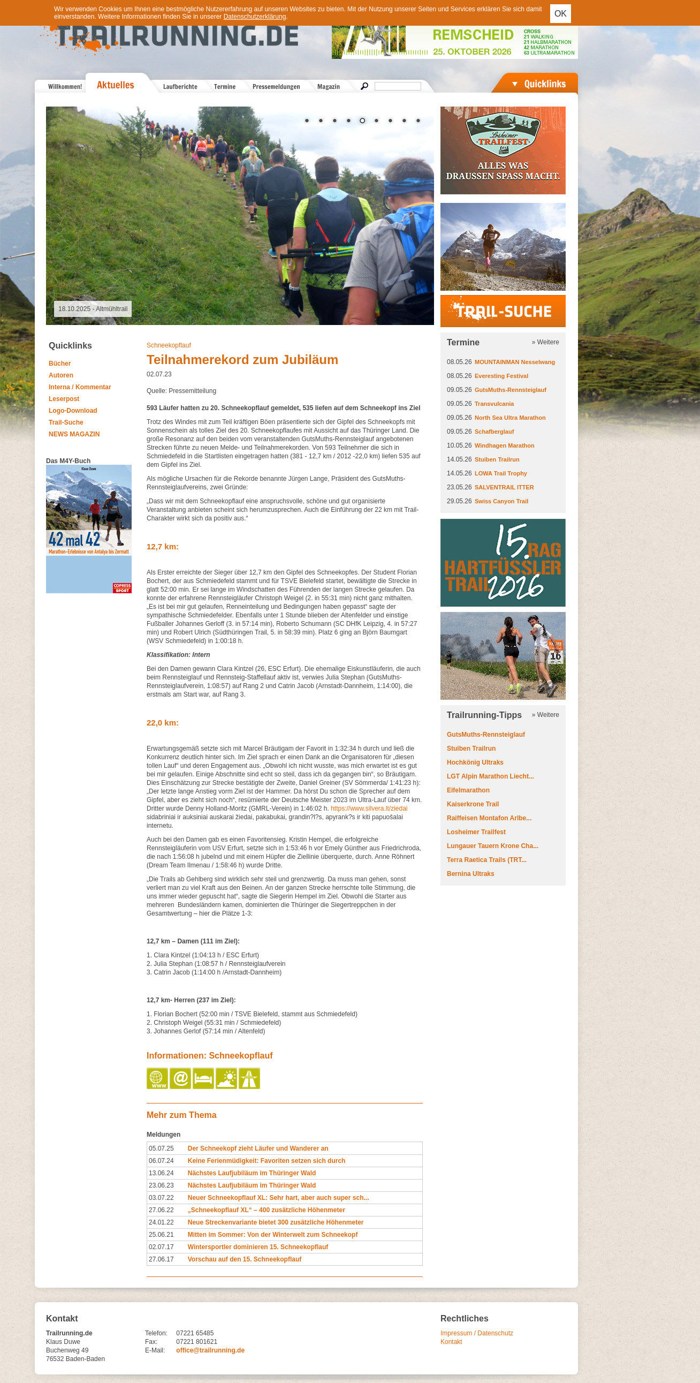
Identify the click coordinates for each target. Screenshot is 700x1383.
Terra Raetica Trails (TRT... (487, 860)
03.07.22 (161, 1197)
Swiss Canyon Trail (501, 501)
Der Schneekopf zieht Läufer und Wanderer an (258, 1148)
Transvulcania (494, 403)
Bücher (60, 363)
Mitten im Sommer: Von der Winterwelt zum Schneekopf (273, 1234)
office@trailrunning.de (210, 1350)
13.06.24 (161, 1173)
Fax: (151, 1342)
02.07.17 (161, 1247)
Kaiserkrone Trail (473, 804)
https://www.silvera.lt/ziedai (369, 808)
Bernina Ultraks (470, 874)
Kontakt (451, 1342)
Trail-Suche (66, 422)
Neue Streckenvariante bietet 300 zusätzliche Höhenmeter (276, 1222)
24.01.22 (161, 1222)
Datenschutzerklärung (255, 16)
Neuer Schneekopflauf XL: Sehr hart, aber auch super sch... (278, 1197)
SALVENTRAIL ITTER (504, 487)
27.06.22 (161, 1210)
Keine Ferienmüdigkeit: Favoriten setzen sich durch (267, 1161)
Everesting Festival (501, 376)
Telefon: (156, 1333)
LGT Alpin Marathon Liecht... (490, 776)
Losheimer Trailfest (476, 832)
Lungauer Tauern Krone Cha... (492, 846)
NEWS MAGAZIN (74, 434)
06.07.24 (161, 1161)
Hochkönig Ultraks (475, 762)
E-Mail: (155, 1350)
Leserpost (64, 399)
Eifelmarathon (468, 790)
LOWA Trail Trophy (501, 473)
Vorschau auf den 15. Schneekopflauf (245, 1259)
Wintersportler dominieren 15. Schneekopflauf (258, 1247)
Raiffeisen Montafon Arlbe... (489, 818)
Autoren (61, 375)
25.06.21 (161, 1234)
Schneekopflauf (169, 345)
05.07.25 (161, 1148)
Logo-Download (73, 410)
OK (560, 13)
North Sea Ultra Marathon (510, 417)
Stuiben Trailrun (497, 459)
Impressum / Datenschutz (476, 1333)
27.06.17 (161, 1259)
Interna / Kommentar (80, 387)
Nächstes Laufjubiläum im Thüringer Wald (252, 1173)
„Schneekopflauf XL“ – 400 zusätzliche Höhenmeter (266, 1210)
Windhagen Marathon (505, 445)
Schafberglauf (494, 431)
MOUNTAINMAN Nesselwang (515, 362)
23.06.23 (161, 1185)
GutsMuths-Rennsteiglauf (510, 390)
